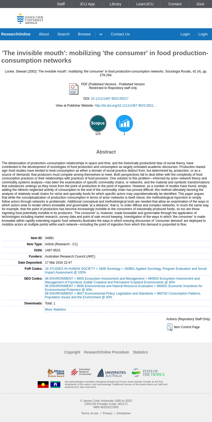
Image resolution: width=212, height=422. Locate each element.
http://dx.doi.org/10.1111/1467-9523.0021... (125, 105)
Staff (61, 4)
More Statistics (55, 309)
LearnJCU (145, 4)
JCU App (87, 4)
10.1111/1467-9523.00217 (110, 99)
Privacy (108, 413)
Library (115, 4)
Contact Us (120, 34)
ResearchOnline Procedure (106, 352)
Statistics (140, 352)
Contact (175, 4)
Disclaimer (124, 413)
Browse (84, 34)
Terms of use (89, 413)
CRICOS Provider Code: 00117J (105, 403)
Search (63, 34)
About (44, 34)
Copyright (72, 352)
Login (185, 34)
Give (201, 4)
